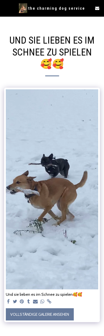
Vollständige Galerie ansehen (39, 314)
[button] (6, 8)
